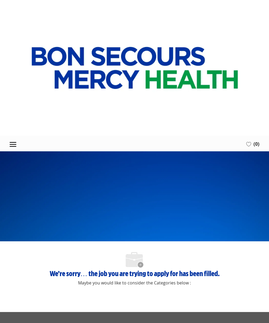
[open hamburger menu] (13, 143)
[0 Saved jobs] (252, 143)
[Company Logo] (134, 67)
